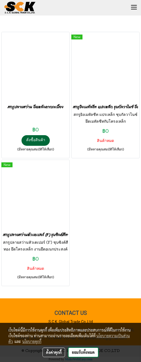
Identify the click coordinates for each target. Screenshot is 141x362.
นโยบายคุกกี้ (31, 341)
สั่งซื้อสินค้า (35, 140)
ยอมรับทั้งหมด (83, 352)
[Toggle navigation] (134, 8)
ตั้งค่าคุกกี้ (54, 352)
